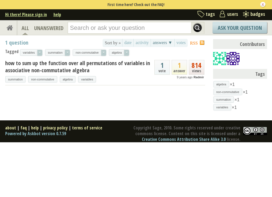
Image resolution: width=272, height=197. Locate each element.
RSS (194, 43)
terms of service (87, 128)
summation (15, 79)
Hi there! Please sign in (26, 14)
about (10, 128)
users (232, 14)
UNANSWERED (49, 28)
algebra (68, 79)
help (57, 14)
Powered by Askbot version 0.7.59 (35, 134)
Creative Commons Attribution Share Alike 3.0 (184, 139)
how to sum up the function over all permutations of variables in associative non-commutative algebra (77, 66)
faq (23, 128)
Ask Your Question (240, 27)
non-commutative (42, 79)
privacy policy (55, 128)
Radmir (199, 77)
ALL (25, 28)
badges (257, 14)
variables (87, 79)
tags (210, 14)
